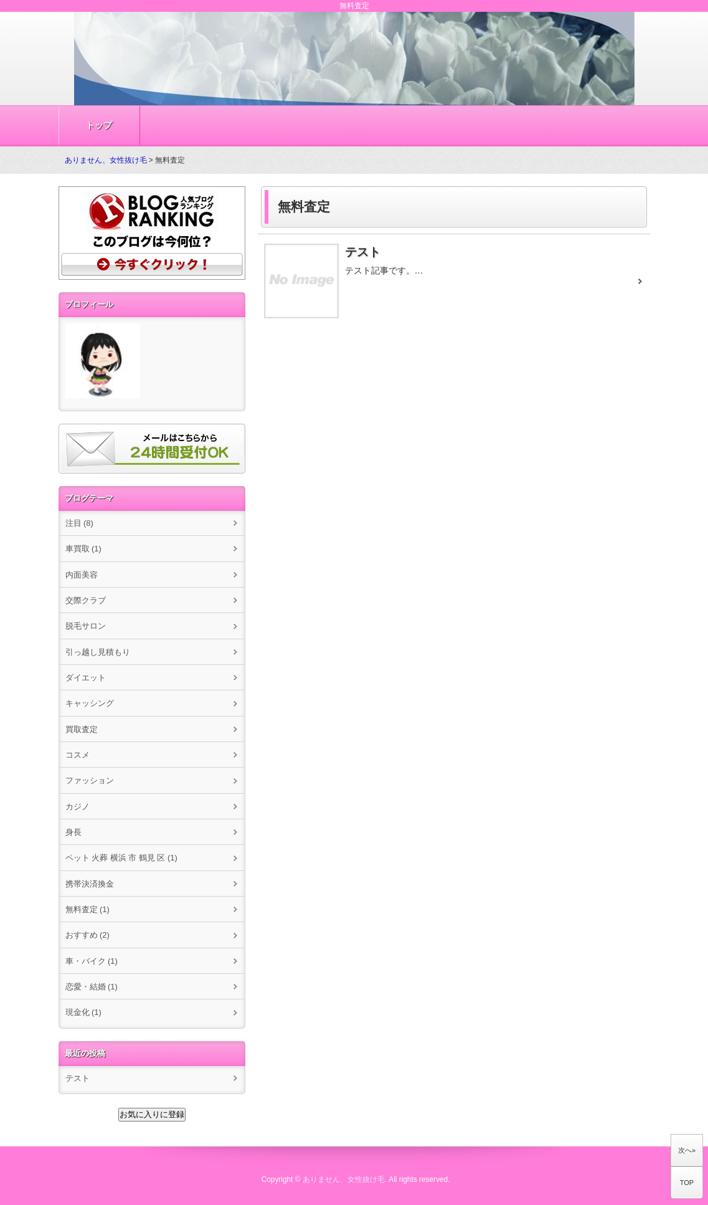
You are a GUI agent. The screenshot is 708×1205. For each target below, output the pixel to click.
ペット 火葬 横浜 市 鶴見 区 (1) (121, 857)
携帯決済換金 (89, 883)
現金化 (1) (83, 1012)
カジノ (77, 806)
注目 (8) (79, 523)
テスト (77, 1078)
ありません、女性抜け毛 (106, 160)
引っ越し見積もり (97, 652)
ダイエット (85, 677)
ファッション (89, 780)
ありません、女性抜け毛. (345, 1179)
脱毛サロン (85, 626)
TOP (687, 1182)
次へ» (687, 1150)
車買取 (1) (83, 548)
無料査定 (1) (87, 909)
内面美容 (81, 574)
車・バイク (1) (91, 961)
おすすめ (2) (87, 935)
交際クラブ (85, 600)
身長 (73, 832)
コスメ (77, 755)
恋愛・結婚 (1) (91, 986)
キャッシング (89, 703)
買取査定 (81, 729)
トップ (99, 125)
